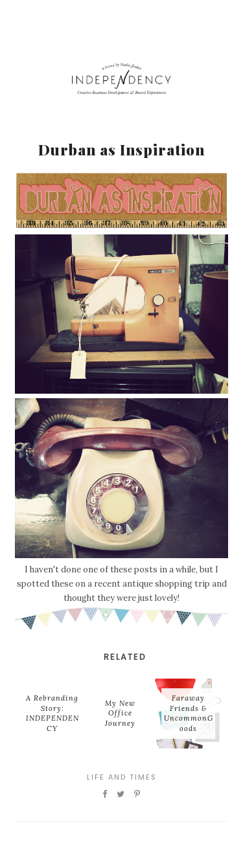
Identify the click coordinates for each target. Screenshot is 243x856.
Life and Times (122, 777)
